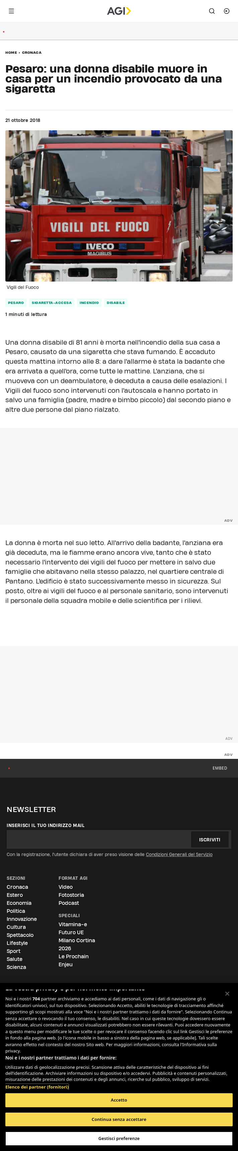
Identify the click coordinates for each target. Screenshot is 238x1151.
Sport (13, 951)
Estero (15, 895)
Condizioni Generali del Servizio (179, 854)
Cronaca (32, 52)
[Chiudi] (227, 993)
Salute (14, 959)
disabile (116, 302)
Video (66, 887)
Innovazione (22, 919)
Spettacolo (20, 935)
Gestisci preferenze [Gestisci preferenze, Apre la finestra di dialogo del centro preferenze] (119, 1138)
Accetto (119, 1100)
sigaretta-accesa (52, 302)
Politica (16, 911)
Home (11, 52)
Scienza (16, 967)
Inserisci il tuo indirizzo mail (46, 825)
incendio (89, 302)
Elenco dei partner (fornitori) (37, 1087)
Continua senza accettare (119, 1119)
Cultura (16, 927)
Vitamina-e (73, 924)
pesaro (16, 302)
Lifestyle (17, 943)
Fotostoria (71, 895)
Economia (19, 903)
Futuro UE (71, 932)
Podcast (69, 903)
